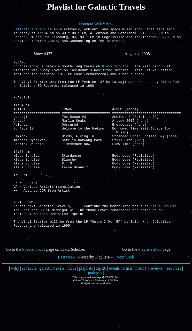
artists (127, 308)
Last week (66, 296)
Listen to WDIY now (96, 24)
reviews (156, 308)
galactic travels (52, 308)
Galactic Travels (29, 29)
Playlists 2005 (150, 289)
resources (173, 308)
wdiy (15, 308)
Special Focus (33, 289)
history (141, 308)
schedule (29, 308)
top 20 (101, 308)
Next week (125, 296)
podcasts (95, 312)
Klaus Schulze (115, 72)
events (114, 308)
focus (71, 308)
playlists (86, 308)
